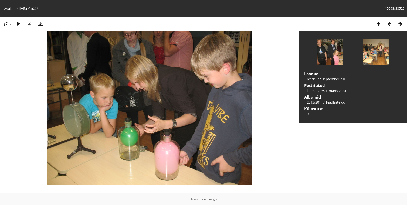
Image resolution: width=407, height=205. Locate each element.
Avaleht (10, 8)
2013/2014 (315, 102)
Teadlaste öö (335, 102)
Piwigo (212, 199)
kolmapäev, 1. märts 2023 (326, 90)
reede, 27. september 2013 (327, 79)
